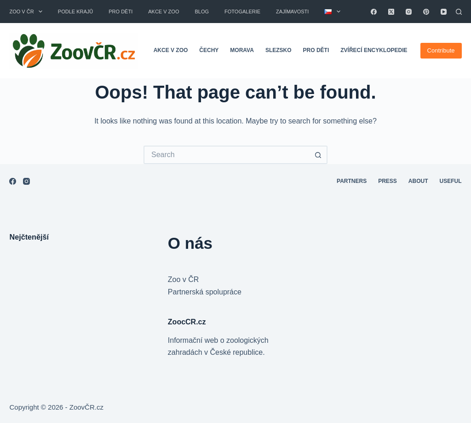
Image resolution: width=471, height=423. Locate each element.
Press (387, 181)
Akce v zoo (163, 11)
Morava (242, 50)
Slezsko (278, 50)
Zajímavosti (292, 11)
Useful (451, 181)
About (418, 181)
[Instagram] (409, 12)
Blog (202, 11)
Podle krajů (75, 11)
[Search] (459, 12)
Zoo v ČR (27, 11)
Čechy (208, 50)
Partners (352, 181)
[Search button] (318, 155)
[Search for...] (226, 155)
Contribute (441, 50)
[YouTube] (444, 12)
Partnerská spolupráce (204, 292)
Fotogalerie (242, 11)
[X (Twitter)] (391, 12)
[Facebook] (374, 12)
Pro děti (120, 11)
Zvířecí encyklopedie (373, 50)
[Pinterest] (426, 12)
